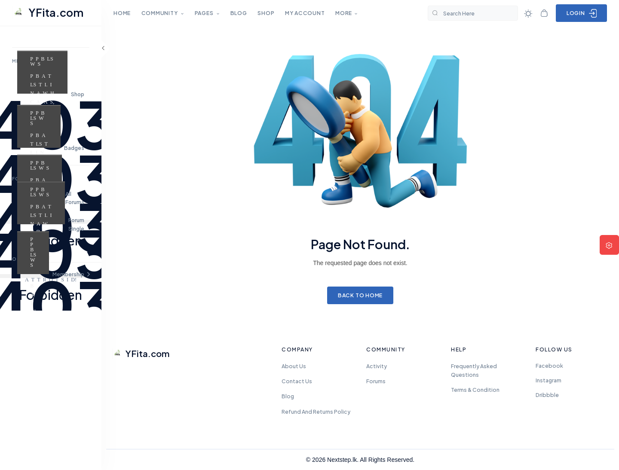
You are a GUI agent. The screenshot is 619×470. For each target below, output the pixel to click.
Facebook (549, 365)
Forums (376, 381)
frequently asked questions (474, 370)
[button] (50, 274)
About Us (294, 366)
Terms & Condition (475, 389)
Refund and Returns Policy (316, 411)
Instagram (548, 380)
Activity (376, 366)
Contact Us (297, 381)
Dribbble (547, 394)
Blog (288, 396)
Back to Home (360, 295)
